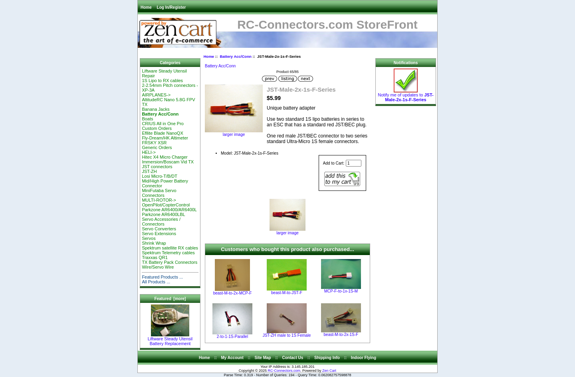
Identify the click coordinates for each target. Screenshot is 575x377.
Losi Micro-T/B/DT (159, 176)
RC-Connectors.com (284, 371)
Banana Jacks (155, 109)
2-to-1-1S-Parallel (232, 336)
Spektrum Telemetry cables (168, 252)
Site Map (263, 357)
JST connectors (157, 166)
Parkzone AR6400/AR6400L (169, 209)
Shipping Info (327, 357)
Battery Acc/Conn (235, 56)
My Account (232, 357)
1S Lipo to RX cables (162, 80)
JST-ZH (149, 171)
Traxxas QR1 (154, 257)
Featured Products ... (162, 277)
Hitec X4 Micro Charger (164, 157)
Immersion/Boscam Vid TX (168, 161)
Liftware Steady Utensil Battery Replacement (170, 339)
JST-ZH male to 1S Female (287, 335)
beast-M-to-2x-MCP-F (232, 293)
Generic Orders (157, 147)
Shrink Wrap (154, 243)
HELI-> (149, 152)
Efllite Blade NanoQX (162, 133)
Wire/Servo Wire (158, 267)
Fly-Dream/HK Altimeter (165, 137)
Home (146, 7)
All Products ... (156, 281)
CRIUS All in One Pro (163, 123)
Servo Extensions (159, 233)
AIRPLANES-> (156, 94)
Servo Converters (159, 228)
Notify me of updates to (405, 95)
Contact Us (292, 357)
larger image (287, 231)
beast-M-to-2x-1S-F (341, 334)
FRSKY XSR (154, 142)
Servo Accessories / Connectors (161, 221)
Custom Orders (157, 128)
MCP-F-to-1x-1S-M (341, 291)
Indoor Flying (363, 357)
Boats (147, 118)
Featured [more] (170, 298)
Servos (148, 238)
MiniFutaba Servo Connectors (159, 193)
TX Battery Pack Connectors (169, 262)
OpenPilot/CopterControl (166, 204)
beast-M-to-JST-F (286, 293)
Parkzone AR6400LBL (163, 214)
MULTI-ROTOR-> (159, 200)
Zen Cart (329, 371)
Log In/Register (171, 7)
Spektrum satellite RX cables (170, 247)
